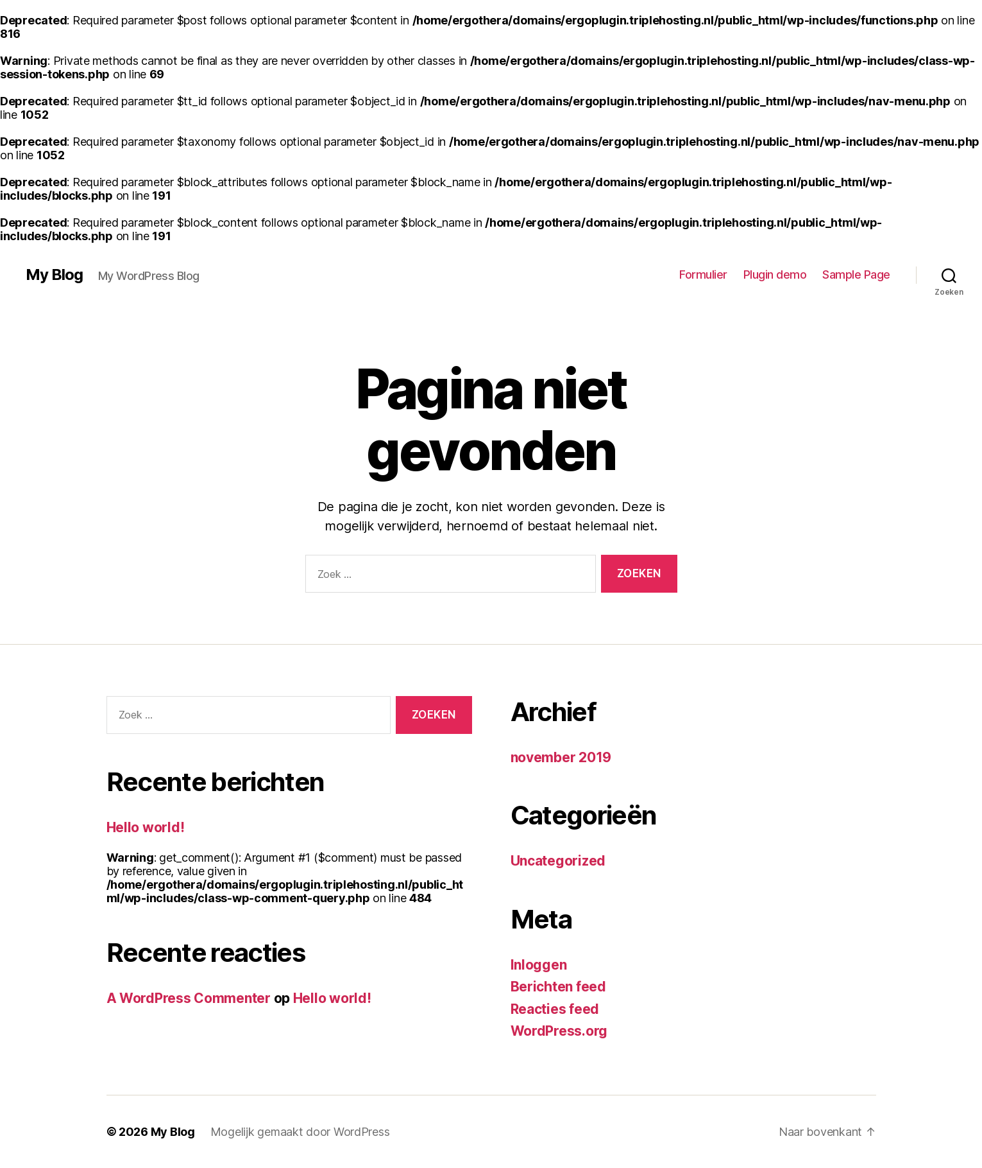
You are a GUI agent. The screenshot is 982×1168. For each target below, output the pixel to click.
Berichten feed (558, 987)
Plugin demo (775, 274)
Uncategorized (558, 861)
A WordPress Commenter (188, 998)
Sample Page (856, 274)
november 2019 (561, 757)
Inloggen (539, 965)
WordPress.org (559, 1031)
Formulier (703, 274)
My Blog (54, 275)
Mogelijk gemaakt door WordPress (300, 1131)
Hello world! (145, 827)
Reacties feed (555, 1009)
